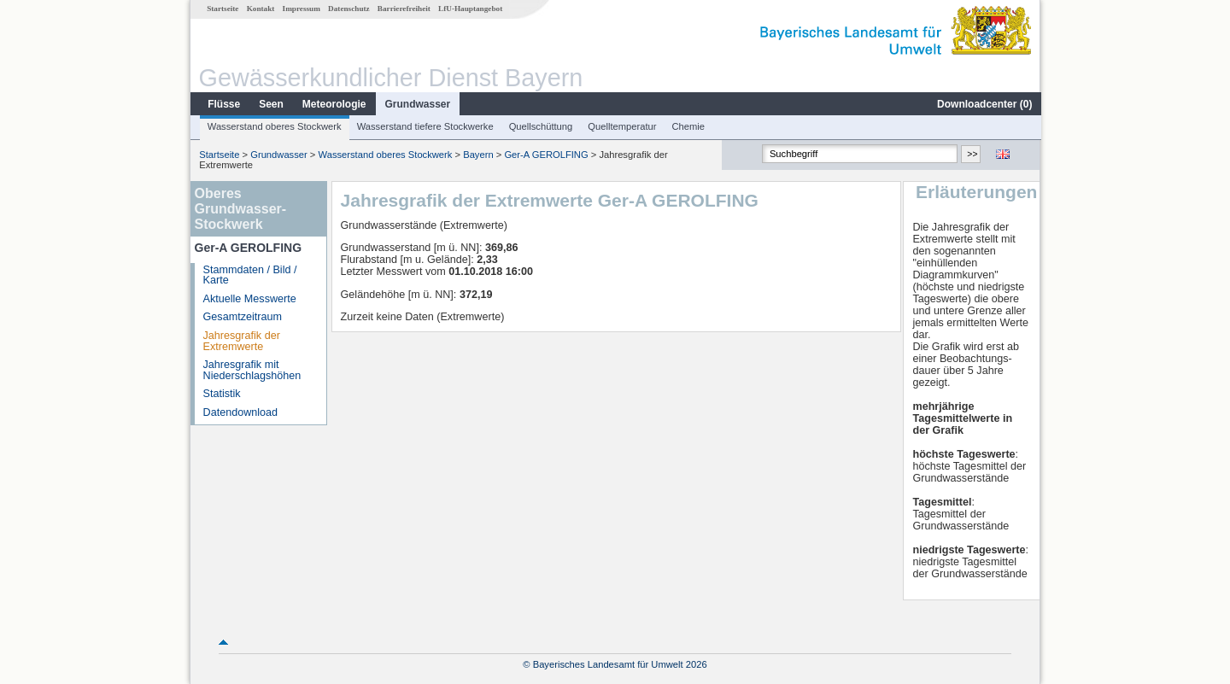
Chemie (688, 126)
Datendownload (240, 412)
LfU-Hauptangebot (469, 8)
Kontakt (260, 8)
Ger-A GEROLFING (545, 154)
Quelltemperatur (621, 126)
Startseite (221, 8)
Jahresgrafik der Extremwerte (240, 341)
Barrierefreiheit (403, 8)
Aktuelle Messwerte (249, 299)
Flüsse (223, 104)
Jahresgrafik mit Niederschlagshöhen (251, 370)
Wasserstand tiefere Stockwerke (424, 126)
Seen (270, 104)
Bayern (477, 154)
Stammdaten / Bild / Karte (249, 275)
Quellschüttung (540, 126)
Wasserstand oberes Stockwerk (274, 126)
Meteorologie (334, 104)
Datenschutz (348, 8)
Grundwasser (417, 104)
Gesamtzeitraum (241, 317)
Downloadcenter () (983, 104)
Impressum (300, 8)
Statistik (221, 394)
